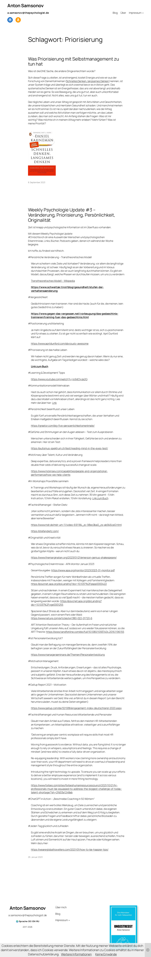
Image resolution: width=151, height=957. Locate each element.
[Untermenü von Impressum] (143, 12)
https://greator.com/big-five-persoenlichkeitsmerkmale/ (63, 425)
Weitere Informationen (76, 954)
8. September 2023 (36, 182)
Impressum (135, 12)
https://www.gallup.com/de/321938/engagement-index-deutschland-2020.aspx (76, 708)
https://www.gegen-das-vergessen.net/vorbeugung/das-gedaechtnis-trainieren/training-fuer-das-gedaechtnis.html (74, 315)
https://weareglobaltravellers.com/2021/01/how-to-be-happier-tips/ (70, 849)
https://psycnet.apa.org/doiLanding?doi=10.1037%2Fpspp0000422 (69, 584)
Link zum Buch (39, 366)
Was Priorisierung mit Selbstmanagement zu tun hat (73, 61)
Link (54, 402)
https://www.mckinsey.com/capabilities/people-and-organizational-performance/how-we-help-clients (69, 472)
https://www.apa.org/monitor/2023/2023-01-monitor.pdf (83, 570)
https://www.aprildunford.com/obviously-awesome (59, 343)
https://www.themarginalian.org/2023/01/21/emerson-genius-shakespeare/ (74, 557)
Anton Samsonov (25, 5)
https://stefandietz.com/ (45, 531)
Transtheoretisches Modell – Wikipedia (53, 280)
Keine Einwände (106, 954)
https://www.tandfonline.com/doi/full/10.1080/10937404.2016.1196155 (85, 631)
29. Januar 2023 (35, 857)
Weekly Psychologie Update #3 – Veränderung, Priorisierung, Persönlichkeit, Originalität (71, 214)
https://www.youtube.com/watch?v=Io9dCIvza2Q (59, 379)
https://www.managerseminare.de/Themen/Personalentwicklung (68, 654)
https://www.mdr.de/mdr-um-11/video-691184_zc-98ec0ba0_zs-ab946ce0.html (76, 524)
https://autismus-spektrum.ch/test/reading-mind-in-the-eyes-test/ (69, 448)
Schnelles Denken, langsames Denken (87, 81)
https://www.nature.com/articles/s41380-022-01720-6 (61, 618)
